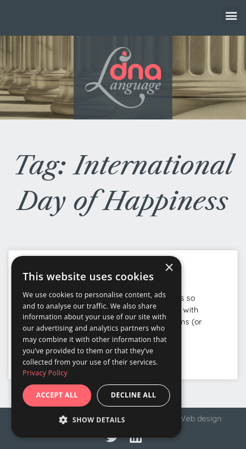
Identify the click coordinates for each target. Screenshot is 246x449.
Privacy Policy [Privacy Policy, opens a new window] (45, 373)
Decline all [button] (133, 395)
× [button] (168, 268)
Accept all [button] (57, 395)
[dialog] (96, 347)
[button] (231, 15)
